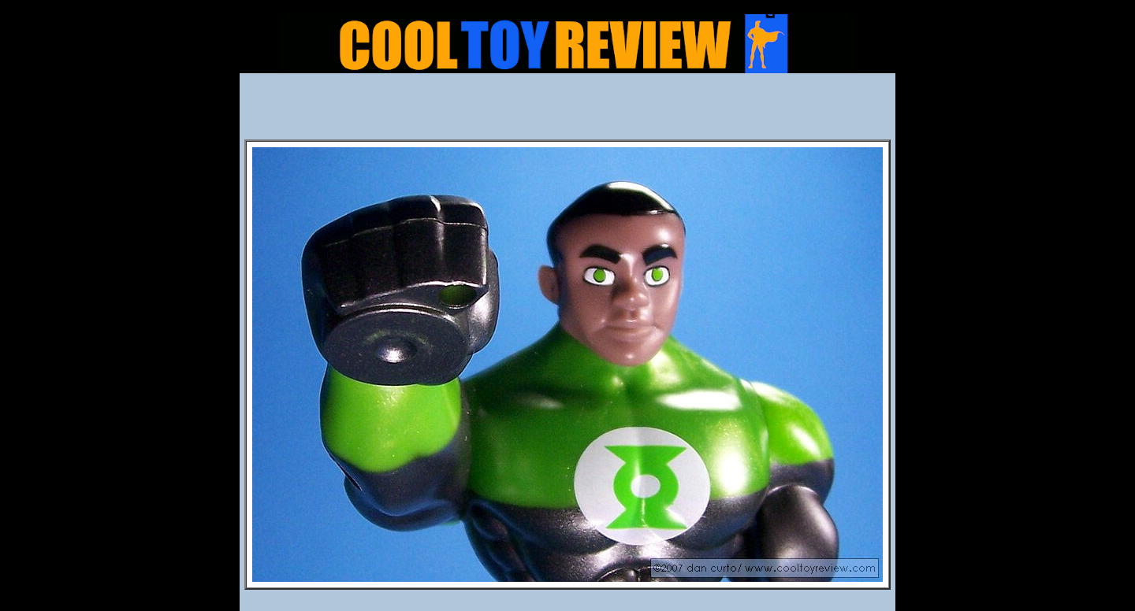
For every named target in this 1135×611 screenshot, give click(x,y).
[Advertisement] (567, 111)
